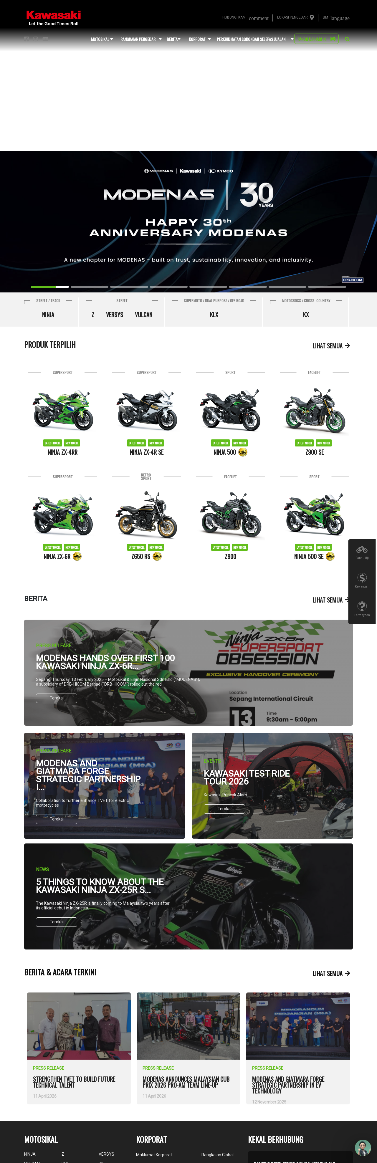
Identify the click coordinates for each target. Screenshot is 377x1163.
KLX (214, 314)
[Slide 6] (287, 287)
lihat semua (328, 345)
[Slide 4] (208, 287)
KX (306, 314)
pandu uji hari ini (311, 39)
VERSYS (114, 314)
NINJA (48, 314)
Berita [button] (172, 39)
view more (42, 996)
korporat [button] (197, 39)
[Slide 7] (327, 287)
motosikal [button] (100, 39)
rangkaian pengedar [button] (138, 39)
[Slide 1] (89, 287)
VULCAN (143, 314)
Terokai (57, 698)
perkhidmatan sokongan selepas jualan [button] (251, 39)
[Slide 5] (248, 287)
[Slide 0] (50, 287)
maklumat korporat (154, 1154)
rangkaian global (217, 1154)
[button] (347, 39)
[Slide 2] (129, 287)
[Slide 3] (169, 287)
